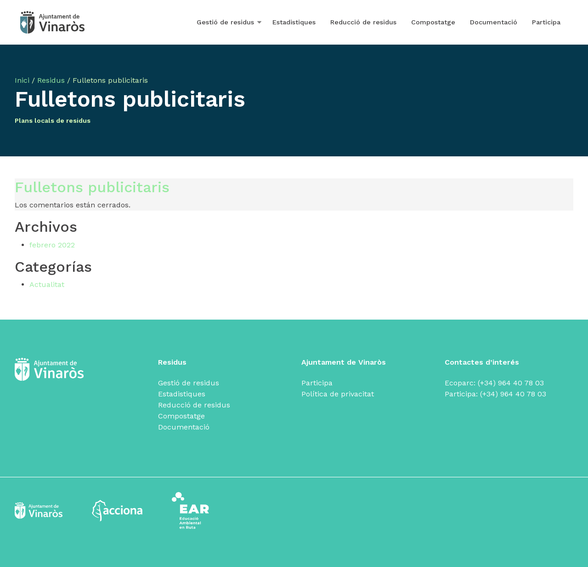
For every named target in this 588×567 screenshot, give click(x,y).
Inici (22, 80)
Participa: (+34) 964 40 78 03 (495, 393)
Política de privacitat (337, 393)
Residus (51, 80)
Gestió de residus (225, 22)
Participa (546, 22)
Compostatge (433, 22)
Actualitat (46, 284)
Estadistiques (294, 22)
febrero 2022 (52, 245)
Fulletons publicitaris (92, 187)
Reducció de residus (363, 22)
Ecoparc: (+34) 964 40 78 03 (494, 382)
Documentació (493, 22)
